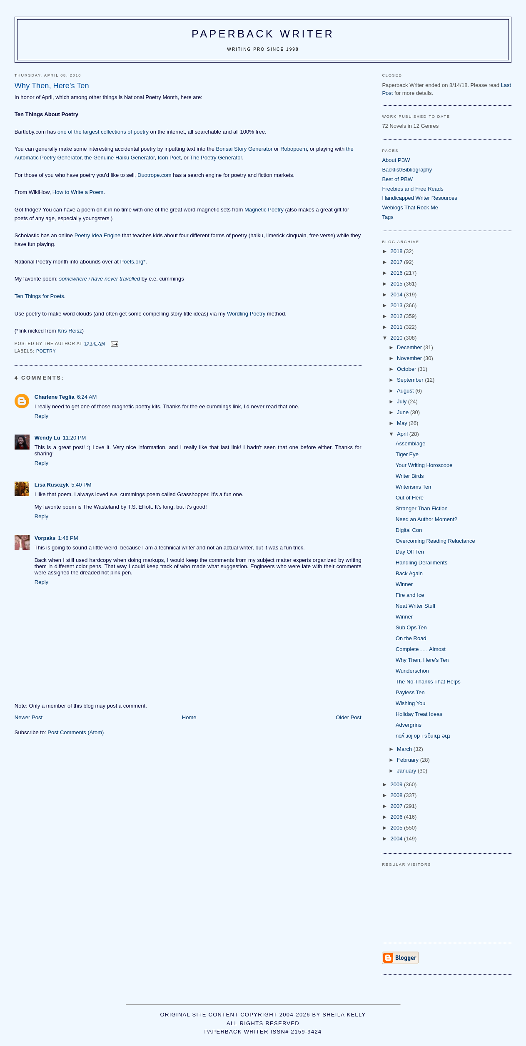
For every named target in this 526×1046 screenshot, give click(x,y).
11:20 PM (74, 438)
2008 (397, 795)
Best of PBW (397, 179)
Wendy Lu (47, 438)
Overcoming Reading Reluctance (435, 541)
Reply (41, 416)
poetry (46, 351)
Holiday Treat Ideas (419, 714)
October (407, 369)
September (411, 380)
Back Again (409, 573)
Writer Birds (410, 476)
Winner (404, 584)
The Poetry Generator (216, 157)
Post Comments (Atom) (75, 732)
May (403, 423)
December (410, 347)
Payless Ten (410, 692)
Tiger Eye (407, 454)
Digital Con (409, 530)
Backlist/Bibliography (407, 169)
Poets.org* (133, 261)
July (402, 401)
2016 (397, 273)
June (403, 412)
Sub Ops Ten (411, 627)
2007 (397, 806)
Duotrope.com (154, 175)
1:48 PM (68, 538)
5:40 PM (81, 485)
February (408, 760)
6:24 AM (87, 397)
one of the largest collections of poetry (103, 132)
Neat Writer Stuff (416, 606)
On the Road (411, 638)
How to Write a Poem (78, 192)
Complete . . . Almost (421, 649)
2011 (397, 327)
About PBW (396, 160)
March (405, 749)
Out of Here (410, 497)
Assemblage (411, 443)
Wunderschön (412, 671)
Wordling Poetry (246, 314)
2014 (397, 294)
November (410, 358)
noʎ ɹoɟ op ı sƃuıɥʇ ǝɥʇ (423, 736)
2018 (397, 251)
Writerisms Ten (413, 487)
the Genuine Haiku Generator (120, 157)
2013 (397, 305)
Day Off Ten (410, 552)
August (406, 391)
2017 (397, 262)
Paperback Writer (263, 34)
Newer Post (28, 717)
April (403, 434)
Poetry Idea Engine (98, 235)
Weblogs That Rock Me (410, 207)
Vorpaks (45, 538)
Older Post (348, 717)
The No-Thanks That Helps (428, 681)
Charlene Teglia (55, 397)
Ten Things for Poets (39, 296)
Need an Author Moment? (426, 519)
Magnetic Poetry (264, 209)
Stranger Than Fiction (422, 508)
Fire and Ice (410, 595)
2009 (397, 784)
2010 (397, 338)
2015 (397, 284)
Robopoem (293, 149)
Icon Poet (169, 157)
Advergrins (408, 725)
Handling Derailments (421, 562)
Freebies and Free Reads (412, 189)
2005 (397, 828)
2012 (397, 316)
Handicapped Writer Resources (419, 198)
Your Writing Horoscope (424, 465)
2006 (397, 817)
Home (189, 717)
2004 (397, 838)
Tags (387, 217)
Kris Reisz (69, 331)
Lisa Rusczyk (52, 485)
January (407, 771)
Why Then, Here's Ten (422, 660)
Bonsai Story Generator (244, 149)
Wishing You (411, 703)
